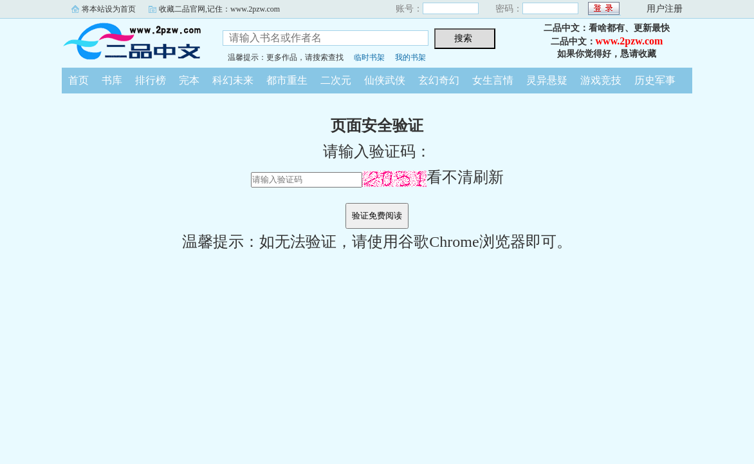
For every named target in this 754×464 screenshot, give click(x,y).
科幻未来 (232, 80)
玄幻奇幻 (438, 80)
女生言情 (492, 80)
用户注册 (665, 9)
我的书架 (410, 57)
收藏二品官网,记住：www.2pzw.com (219, 9)
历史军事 (655, 80)
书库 (112, 80)
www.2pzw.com (629, 40)
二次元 (335, 80)
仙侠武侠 (384, 80)
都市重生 (287, 80)
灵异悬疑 (546, 80)
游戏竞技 (600, 80)
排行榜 (150, 80)
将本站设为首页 (109, 9)
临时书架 (369, 57)
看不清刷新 (433, 177)
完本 (189, 80)
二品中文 (132, 41)
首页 (78, 80)
